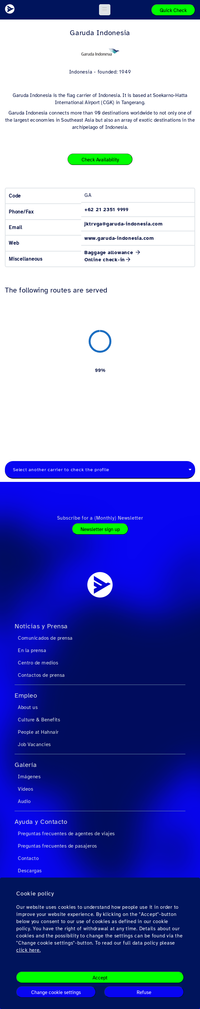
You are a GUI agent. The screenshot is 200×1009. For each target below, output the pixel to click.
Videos (25, 789)
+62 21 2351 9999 (106, 209)
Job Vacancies (34, 744)
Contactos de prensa (41, 675)
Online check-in (104, 260)
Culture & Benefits (39, 720)
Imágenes (29, 777)
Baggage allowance (109, 252)
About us (28, 707)
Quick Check (173, 10)
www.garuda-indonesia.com (119, 238)
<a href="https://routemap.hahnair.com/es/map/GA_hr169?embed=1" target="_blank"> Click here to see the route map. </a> (100, 370)
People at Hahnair (38, 732)
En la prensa (32, 650)
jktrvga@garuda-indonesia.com (123, 224)
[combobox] (100, 470)
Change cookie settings (56, 992)
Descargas (30, 871)
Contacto (28, 858)
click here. (28, 950)
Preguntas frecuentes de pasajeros (57, 846)
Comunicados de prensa (45, 638)
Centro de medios (38, 663)
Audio (24, 801)
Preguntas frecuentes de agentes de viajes (66, 834)
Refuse (144, 992)
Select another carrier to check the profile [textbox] (61, 469)
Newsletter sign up (100, 529)
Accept (100, 978)
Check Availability (100, 160)
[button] (104, 9)
